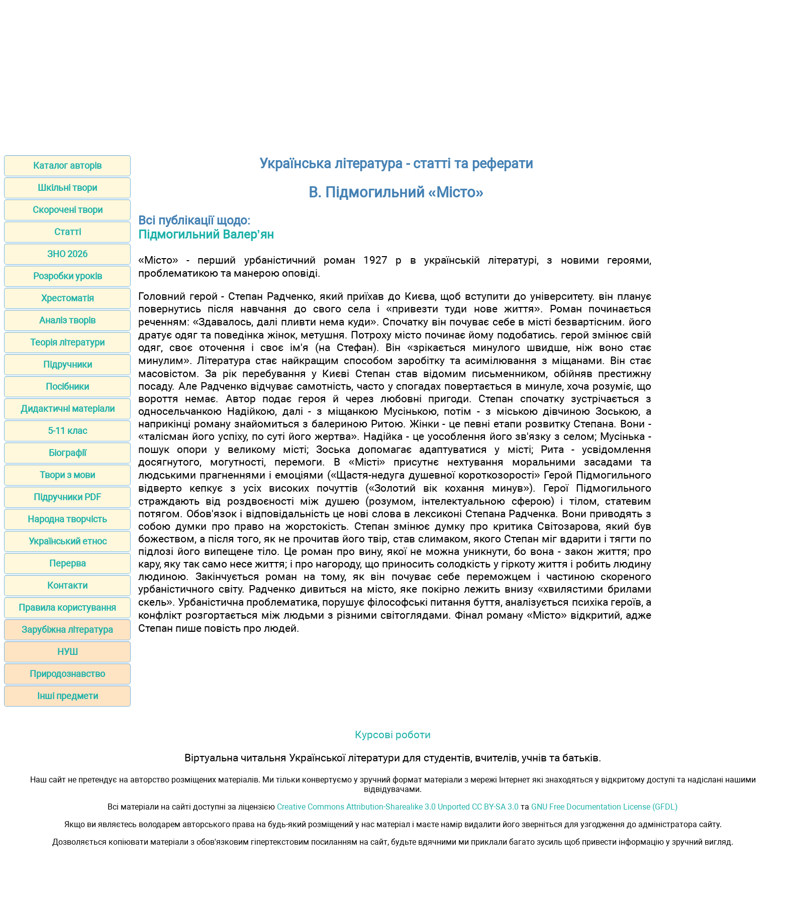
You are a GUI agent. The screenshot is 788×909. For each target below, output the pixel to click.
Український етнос (68, 541)
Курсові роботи (393, 734)
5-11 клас (67, 430)
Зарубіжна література (67, 629)
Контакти (67, 585)
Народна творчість (67, 519)
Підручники (67, 364)
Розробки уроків (67, 276)
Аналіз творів (67, 320)
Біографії (67, 452)
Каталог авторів (67, 165)
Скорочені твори (68, 209)
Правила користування (67, 607)
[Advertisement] (394, 74)
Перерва (67, 563)
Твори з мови (67, 475)
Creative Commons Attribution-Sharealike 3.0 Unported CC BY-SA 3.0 (398, 807)
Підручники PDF (67, 497)
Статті (67, 231)
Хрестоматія (67, 298)
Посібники (67, 386)
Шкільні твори (67, 187)
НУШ (67, 651)
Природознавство (67, 673)
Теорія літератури (67, 342)
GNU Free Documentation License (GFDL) (604, 807)
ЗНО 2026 (67, 254)
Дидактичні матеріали (68, 408)
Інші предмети (67, 696)
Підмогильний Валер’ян (206, 235)
